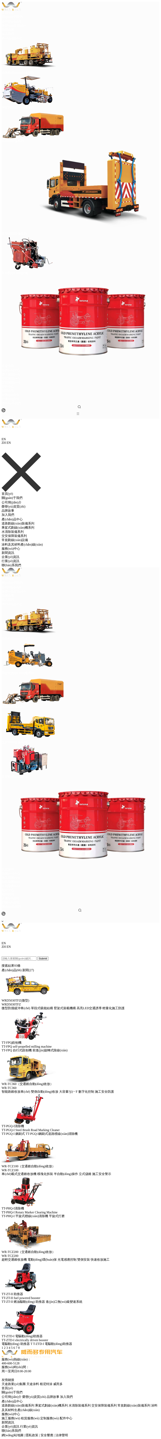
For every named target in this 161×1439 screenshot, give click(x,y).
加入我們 (8, 33)
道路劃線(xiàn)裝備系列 (18, 523)
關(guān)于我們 (12, 17)
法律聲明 (61, 1435)
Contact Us (9, 417)
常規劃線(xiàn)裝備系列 (133, 1405)
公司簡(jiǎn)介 (11, 21)
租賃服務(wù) (11, 378)
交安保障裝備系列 (14, 535)
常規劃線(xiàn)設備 (15, 540)
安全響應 (47, 1435)
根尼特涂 (46, 1384)
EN (9, 442)
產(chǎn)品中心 (12, 38)
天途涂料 (33, 1384)
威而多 (58, 1384)
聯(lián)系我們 (11, 403)
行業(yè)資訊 (10, 399)
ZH (4, 442)
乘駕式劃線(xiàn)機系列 (18, 527)
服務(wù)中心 (11, 370)
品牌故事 (8, 29)
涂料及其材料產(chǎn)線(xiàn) (22, 544)
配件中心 (8, 386)
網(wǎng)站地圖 (12, 1435)
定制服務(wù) (11, 382)
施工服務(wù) (11, 374)
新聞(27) (28, 970)
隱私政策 (32, 1435)
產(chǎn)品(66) (11, 970)
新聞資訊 (8, 390)
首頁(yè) (7, 12)
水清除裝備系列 (13, 531)
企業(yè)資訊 (10, 395)
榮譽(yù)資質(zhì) (13, 25)
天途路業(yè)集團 (14, 1384)
